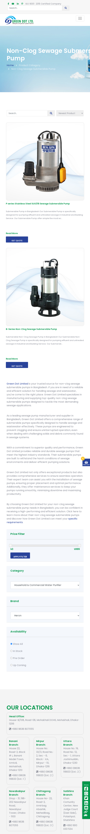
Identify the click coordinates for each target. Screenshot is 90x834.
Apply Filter (20, 556)
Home (10, 65)
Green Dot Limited (17, 383)
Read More (12, 233)
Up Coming (19, 665)
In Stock (17, 651)
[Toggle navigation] (80, 18)
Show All (18, 644)
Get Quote (16, 240)
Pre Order (19, 658)
